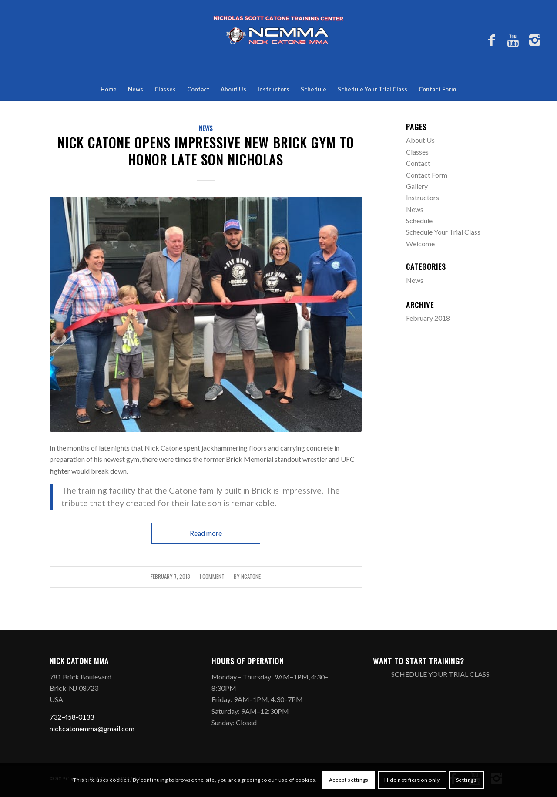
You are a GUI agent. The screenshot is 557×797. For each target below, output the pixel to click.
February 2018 (428, 318)
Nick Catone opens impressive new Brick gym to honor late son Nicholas (205, 151)
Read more (206, 533)
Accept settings (349, 780)
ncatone (251, 576)
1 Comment (212, 576)
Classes (165, 89)
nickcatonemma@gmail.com (92, 728)
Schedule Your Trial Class (372, 89)
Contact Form (437, 89)
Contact (198, 89)
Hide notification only (412, 780)
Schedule (313, 89)
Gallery (417, 186)
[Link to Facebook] (491, 43)
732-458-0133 (72, 717)
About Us (233, 89)
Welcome (420, 243)
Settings (466, 780)
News (135, 89)
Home (109, 89)
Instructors (273, 89)
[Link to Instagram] (535, 43)
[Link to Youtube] (513, 43)
